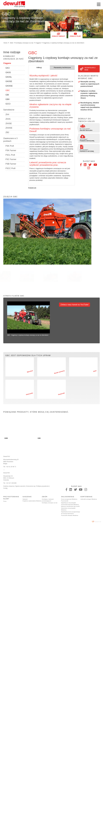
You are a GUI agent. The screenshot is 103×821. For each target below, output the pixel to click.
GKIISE (9, 81)
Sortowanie (86, 496)
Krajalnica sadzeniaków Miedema (32, 501)
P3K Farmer (11, 150)
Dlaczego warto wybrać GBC (88, 77)
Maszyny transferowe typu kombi (70, 506)
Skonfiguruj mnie (88, 69)
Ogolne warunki (20, 486)
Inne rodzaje (11, 52)
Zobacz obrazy (58, 34)
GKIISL (9, 77)
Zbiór (11, 43)
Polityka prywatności (42, 486)
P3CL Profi (10, 155)
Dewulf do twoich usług (86, 120)
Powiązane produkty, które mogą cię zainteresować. (36, 412)
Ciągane (38, 43)
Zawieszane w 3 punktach (10, 139)
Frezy (4, 501)
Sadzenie (27, 496)
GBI (7, 95)
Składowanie (67, 496)
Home (5, 43)
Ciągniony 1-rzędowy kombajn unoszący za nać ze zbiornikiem (63, 43)
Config (5, 488)
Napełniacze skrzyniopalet (68, 502)
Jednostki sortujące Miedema (88, 499)
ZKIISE (9, 123)
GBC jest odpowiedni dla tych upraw (28, 355)
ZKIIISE (9, 128)
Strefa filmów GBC (13, 296)
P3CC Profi (10, 168)
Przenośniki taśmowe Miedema (70, 504)
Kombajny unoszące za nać (24, 43)
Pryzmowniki (64, 501)
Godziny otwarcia (8, 486)
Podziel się (32, 188)
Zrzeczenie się (30, 486)
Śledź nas (89, 161)
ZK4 (7, 114)
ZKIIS (8, 119)
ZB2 (7, 132)
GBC (8, 90)
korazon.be (98, 521)
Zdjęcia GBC (10, 197)
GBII (7, 99)
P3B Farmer (11, 164)
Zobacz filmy (75, 34)
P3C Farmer (11, 159)
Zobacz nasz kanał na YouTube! (74, 305)
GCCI (8, 104)
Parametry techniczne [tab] (62, 67)
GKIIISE (9, 86)
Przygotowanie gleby (11, 498)
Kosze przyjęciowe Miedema (69, 499)
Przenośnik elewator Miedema (69, 515)
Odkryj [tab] (39, 67)
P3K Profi (10, 146)
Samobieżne (8, 110)
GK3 (7, 68)
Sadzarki (25, 499)
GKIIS (8, 72)
